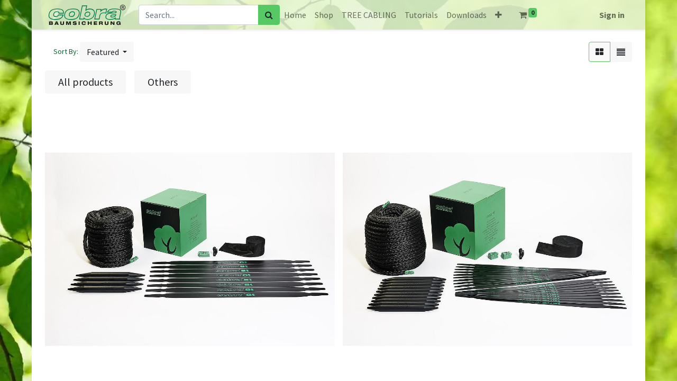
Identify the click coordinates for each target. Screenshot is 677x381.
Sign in (612, 15)
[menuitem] (295, 14)
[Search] (269, 15)
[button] (498, 14)
